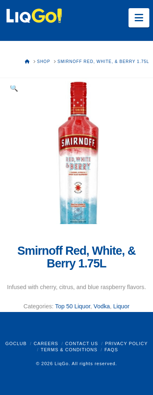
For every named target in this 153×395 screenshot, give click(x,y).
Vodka (101, 306)
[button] (139, 17)
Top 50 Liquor (72, 306)
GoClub (16, 343)
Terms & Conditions (69, 349)
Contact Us (81, 343)
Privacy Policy (126, 343)
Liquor (121, 306)
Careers (45, 343)
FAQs (111, 349)
